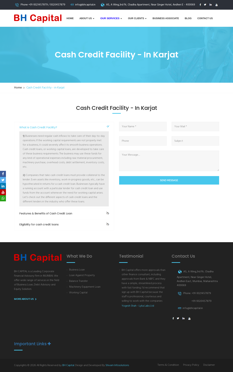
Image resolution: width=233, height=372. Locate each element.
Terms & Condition (168, 365)
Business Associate (166, 18)
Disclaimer (209, 365)
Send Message (169, 180)
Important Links (32, 344)
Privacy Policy (191, 365)
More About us (26, 299)
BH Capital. (68, 365)
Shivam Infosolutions (117, 365)
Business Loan (77, 270)
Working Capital (78, 293)
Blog (188, 18)
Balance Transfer (78, 281)
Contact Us (205, 18)
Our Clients (137, 18)
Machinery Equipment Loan (84, 287)
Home (70, 18)
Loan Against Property (82, 275)
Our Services (111, 18)
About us (87, 18)
